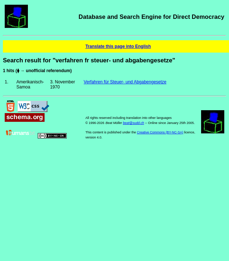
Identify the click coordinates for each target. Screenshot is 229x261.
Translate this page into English (118, 46)
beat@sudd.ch (133, 123)
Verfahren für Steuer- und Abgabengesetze (125, 81)
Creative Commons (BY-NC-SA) (160, 132)
